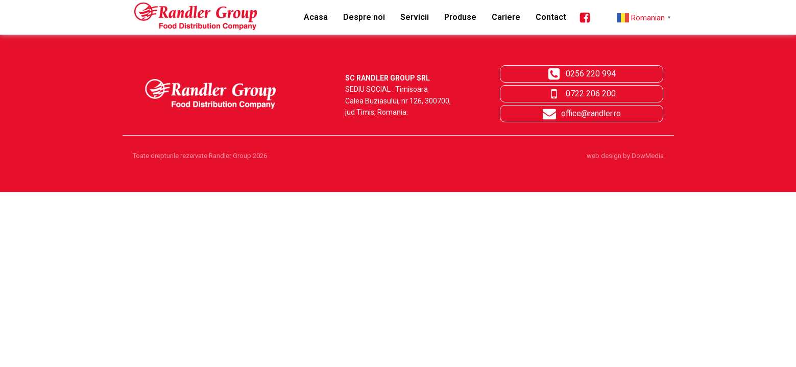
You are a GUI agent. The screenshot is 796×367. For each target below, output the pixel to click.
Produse (460, 17)
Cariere (506, 17)
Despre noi (364, 17)
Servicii (414, 17)
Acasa (316, 17)
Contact (551, 17)
